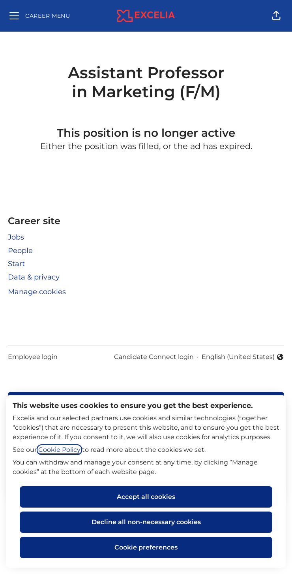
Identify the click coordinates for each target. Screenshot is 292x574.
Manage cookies (37, 291)
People (20, 250)
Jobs (16, 237)
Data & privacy (34, 277)
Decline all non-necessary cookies (146, 522)
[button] (276, 16)
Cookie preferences (146, 547)
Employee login (33, 357)
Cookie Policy (59, 449)
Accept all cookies (146, 496)
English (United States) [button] (243, 357)
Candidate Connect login (154, 357)
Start (16, 263)
